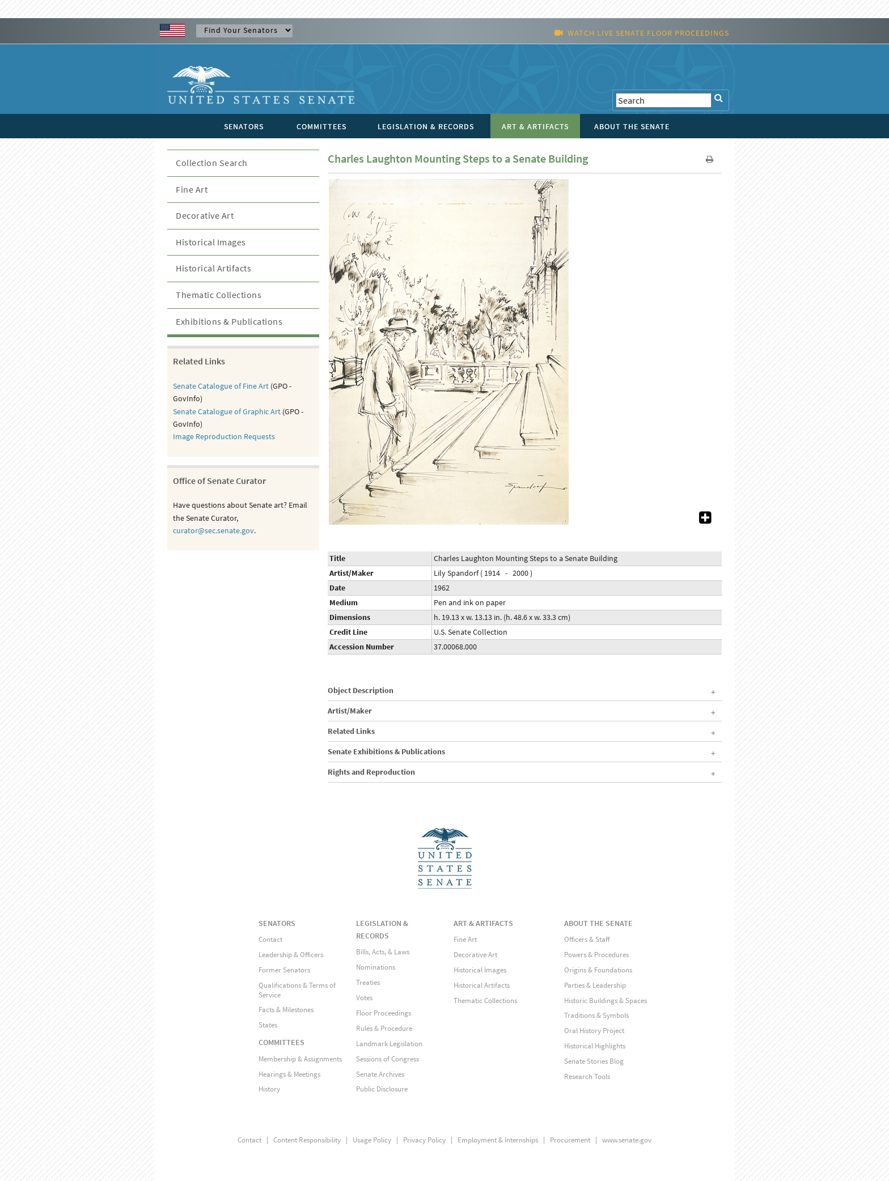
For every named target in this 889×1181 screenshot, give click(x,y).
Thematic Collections (218, 294)
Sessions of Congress (387, 1059)
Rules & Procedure (384, 1028)
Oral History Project (594, 1030)
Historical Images (211, 242)
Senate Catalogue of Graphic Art (227, 411)
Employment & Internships (498, 1140)
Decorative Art (205, 215)
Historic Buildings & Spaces (605, 1000)
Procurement (570, 1140)
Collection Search (212, 162)
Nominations (375, 967)
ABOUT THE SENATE (598, 923)
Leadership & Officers (291, 954)
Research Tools (587, 1076)
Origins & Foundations (598, 970)
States (268, 1025)
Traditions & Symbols (596, 1015)
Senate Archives (380, 1074)
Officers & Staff (586, 939)
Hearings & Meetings (289, 1074)
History (269, 1089)
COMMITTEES (281, 1042)
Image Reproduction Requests (224, 436)
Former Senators (284, 970)
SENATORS (277, 923)
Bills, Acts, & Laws (382, 952)
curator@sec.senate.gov (213, 530)
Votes (364, 997)
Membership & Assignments (300, 1059)
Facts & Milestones (286, 1009)
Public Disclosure (382, 1089)
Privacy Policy (424, 1140)
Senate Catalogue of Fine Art (221, 386)
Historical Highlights (594, 1046)
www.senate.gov (626, 1140)
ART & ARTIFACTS (483, 923)
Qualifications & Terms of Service (297, 990)
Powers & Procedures (596, 954)
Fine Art (192, 189)
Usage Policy (372, 1140)
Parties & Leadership (595, 985)
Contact (270, 939)
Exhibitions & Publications (229, 321)
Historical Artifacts (213, 268)
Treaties (368, 982)
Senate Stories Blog (594, 1061)
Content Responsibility (307, 1140)
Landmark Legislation (389, 1043)
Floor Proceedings (383, 1013)
